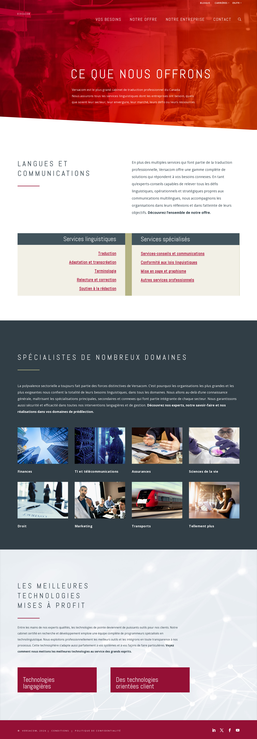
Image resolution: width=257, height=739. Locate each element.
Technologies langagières (39, 683)
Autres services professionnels (167, 280)
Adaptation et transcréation (92, 262)
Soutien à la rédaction (97, 288)
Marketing (84, 526)
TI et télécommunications (96, 471)
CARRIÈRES (221, 3)
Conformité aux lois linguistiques (169, 262)
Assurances (141, 471)
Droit (22, 526)
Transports (141, 526)
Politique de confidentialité (98, 730)
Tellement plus (201, 526)
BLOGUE (205, 3)
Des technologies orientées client (137, 683)
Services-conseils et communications (173, 253)
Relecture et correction (96, 279)
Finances (25, 471)
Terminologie (105, 271)
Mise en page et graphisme (163, 271)
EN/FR (236, 3)
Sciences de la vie (203, 471)
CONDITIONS (60, 730)
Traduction (107, 253)
